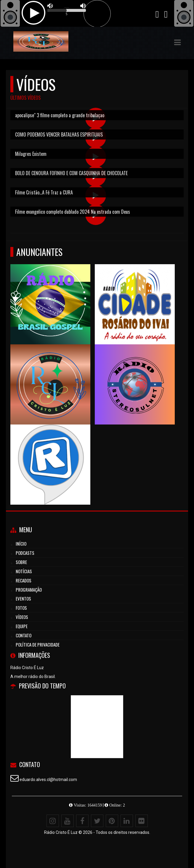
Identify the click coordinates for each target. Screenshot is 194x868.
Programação (29, 589)
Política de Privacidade (38, 644)
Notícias (24, 571)
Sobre (21, 562)
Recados (23, 580)
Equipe (22, 626)
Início (21, 543)
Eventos (23, 598)
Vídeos (22, 617)
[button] (177, 42)
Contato (23, 635)
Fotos (21, 607)
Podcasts (25, 552)
